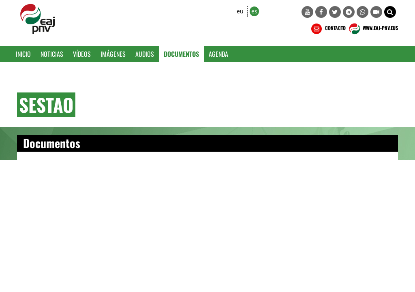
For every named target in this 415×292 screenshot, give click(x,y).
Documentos (181, 54)
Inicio (23, 54)
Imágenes (113, 54)
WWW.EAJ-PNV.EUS (372, 28)
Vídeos (82, 54)
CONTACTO (328, 28)
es (254, 11)
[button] (390, 12)
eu (240, 11)
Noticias (52, 54)
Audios (144, 54)
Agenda (218, 54)
